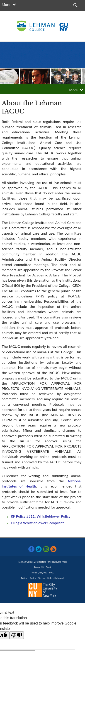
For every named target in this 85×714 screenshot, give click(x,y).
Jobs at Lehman (55, 578)
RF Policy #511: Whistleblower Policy (40, 516)
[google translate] (55, 642)
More (6, 4)
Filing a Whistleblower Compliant (37, 523)
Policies (24, 578)
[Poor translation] (16, 635)
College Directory (38, 578)
